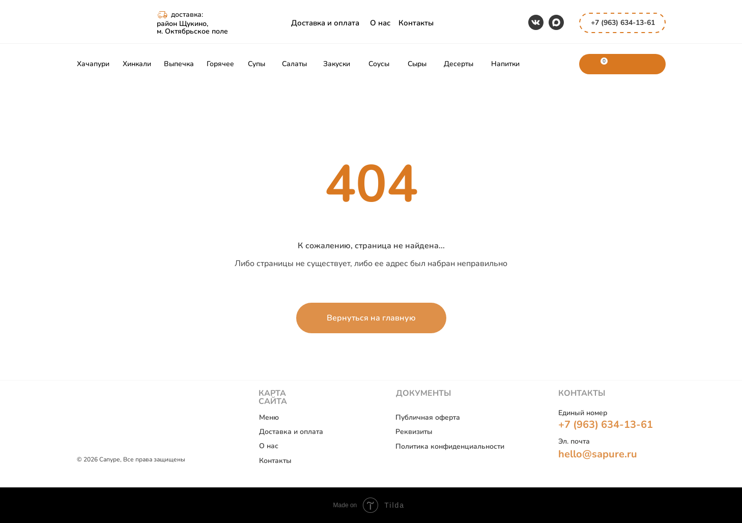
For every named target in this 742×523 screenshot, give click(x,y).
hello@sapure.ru (597, 454)
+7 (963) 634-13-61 (623, 22)
